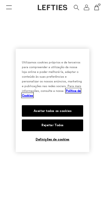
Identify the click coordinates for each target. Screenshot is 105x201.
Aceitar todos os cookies (53, 110)
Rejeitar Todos (52, 125)
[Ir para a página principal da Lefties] (52, 7)
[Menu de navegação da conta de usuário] (86, 7)
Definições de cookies (52, 139)
